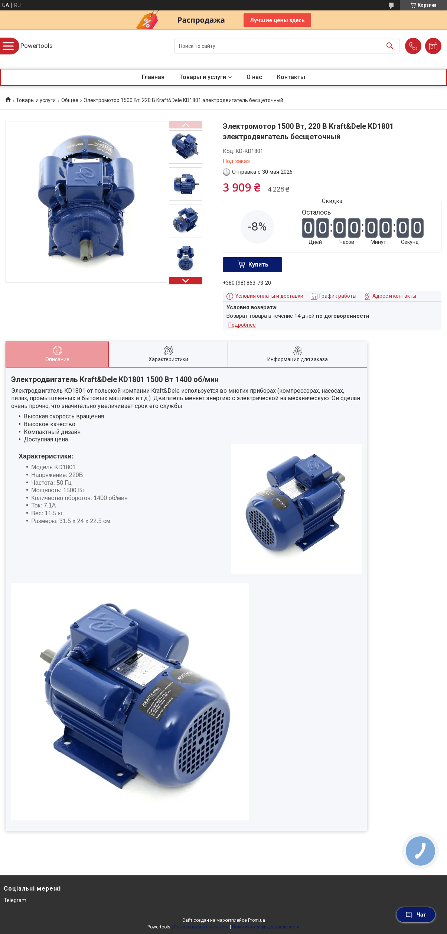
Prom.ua (256, 920)
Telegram (15, 900)
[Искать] (390, 46)
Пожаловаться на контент (201, 927)
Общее (69, 100)
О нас (254, 77)
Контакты (291, 77)
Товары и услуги (202, 77)
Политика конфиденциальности (266, 927)
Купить (258, 264)
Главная (153, 77)
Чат (415, 914)
